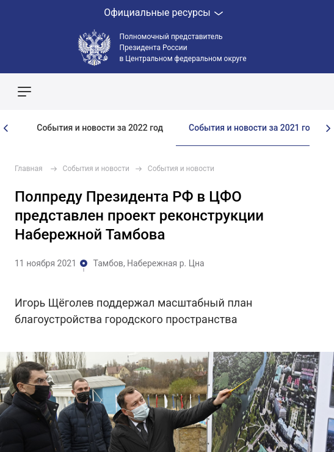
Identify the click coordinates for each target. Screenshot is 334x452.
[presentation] (6, 128)
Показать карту (288, 91)
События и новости (96, 168)
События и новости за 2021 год (252, 128)
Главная (29, 168)
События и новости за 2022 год (100, 128)
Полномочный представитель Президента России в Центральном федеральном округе (183, 47)
